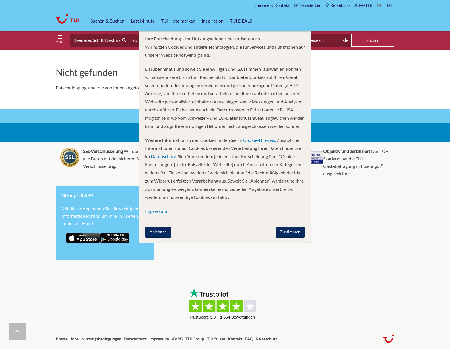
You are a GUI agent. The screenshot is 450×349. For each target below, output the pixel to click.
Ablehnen (158, 231)
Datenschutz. (164, 156)
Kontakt (235, 338)
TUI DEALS (241, 20)
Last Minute (143, 20)
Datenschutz (135, 338)
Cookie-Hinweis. (259, 140)
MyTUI (363, 5)
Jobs (74, 338)
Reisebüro (337, 5)
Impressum (159, 338)
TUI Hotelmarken (178, 20)
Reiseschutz (266, 338)
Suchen (372, 40)
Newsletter (307, 5)
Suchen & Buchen (107, 20)
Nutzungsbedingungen (101, 338)
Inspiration (213, 20)
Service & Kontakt (272, 5)
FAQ (249, 338)
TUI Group (194, 338)
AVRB (177, 338)
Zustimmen (290, 231)
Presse (61, 338)
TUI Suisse (216, 338)
